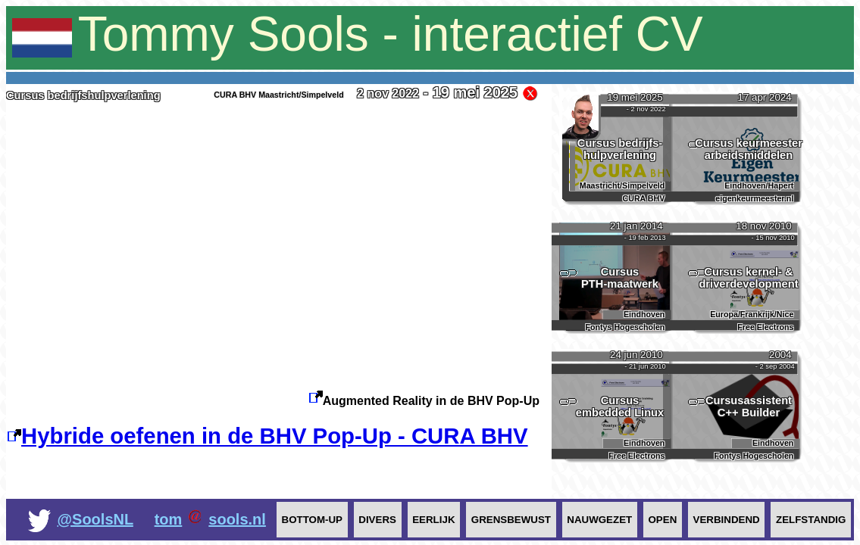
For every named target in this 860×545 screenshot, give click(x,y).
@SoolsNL (95, 519)
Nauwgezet (599, 519)
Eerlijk (433, 519)
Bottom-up (312, 519)
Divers (377, 519)
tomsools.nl (210, 519)
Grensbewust (511, 519)
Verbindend (726, 519)
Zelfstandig (811, 519)
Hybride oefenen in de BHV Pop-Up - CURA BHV (267, 435)
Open (663, 519)
